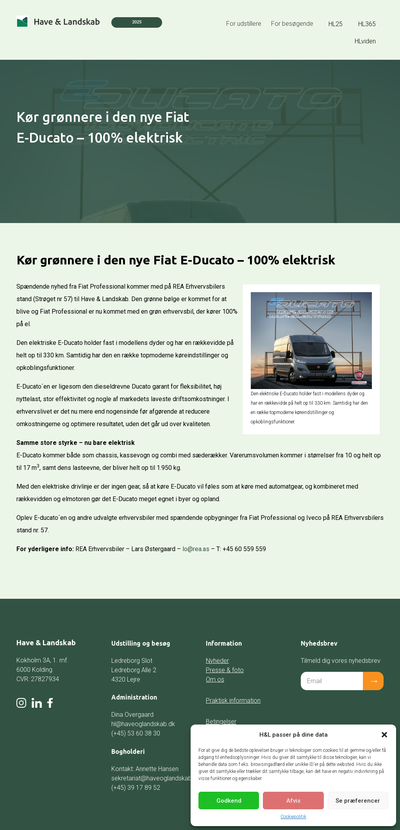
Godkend (228, 800)
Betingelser (221, 721)
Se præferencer (358, 800)
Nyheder (217, 660)
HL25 (336, 24)
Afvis (293, 800)
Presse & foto (225, 670)
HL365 (367, 24)
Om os (215, 679)
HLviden (365, 41)
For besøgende (292, 23)
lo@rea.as (195, 549)
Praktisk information (233, 700)
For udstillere (243, 23)
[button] (384, 735)
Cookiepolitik (293, 816)
